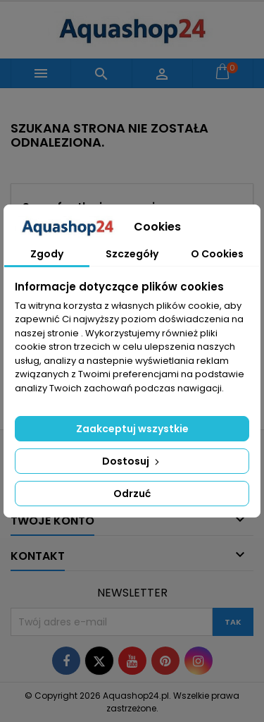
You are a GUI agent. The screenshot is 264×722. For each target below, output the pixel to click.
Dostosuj (132, 461)
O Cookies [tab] (217, 254)
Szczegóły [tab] (132, 254)
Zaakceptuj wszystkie (132, 429)
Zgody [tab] (46, 254)
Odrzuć (132, 494)
